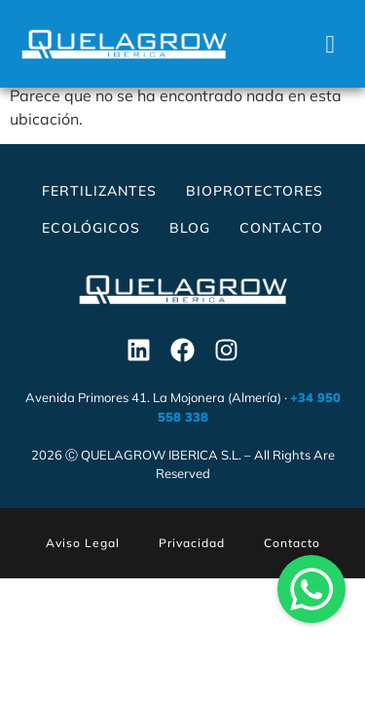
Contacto (281, 232)
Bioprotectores (254, 195)
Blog (189, 232)
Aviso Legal (83, 547)
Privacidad (192, 547)
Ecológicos (91, 232)
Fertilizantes (99, 195)
